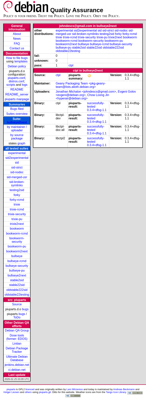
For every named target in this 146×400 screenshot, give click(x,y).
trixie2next (17, 223)
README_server (16, 94)
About (17, 33)
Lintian (16, 343)
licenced (30, 389)
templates (20, 61)
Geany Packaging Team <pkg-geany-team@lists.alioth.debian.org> (81, 85)
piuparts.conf (16, 78)
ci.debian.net (17, 369)
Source (17, 304)
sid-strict (17, 167)
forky (17, 195)
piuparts (11, 389)
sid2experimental (16, 157)
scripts (10, 84)
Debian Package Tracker (17, 350)
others (28, 392)
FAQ (17, 43)
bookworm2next (17, 251)
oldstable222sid (16, 289)
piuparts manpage (17, 99)
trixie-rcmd (17, 209)
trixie (17, 204)
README (16, 89)
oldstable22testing (17, 294)
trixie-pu (17, 219)
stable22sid (17, 285)
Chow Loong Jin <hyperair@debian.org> (82, 96)
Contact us (17, 48)
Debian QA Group (17, 330)
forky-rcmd (17, 199)
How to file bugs (17, 58)
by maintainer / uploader (17, 128)
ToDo (16, 317)
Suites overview (16, 113)
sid (17, 162)
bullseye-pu (17, 270)
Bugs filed (17, 108)
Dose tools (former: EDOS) (16, 337)
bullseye (17, 256)
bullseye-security (16, 265)
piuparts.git (45, 392)
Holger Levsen (11, 392)
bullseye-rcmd (16, 261)
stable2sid (17, 280)
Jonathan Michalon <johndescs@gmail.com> (86, 91)
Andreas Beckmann (124, 389)
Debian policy (17, 66)
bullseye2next (17, 122)
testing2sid (17, 190)
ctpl (71, 65)
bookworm (17, 228)
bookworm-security (16, 240)
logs (24, 84)
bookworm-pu (17, 246)
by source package (16, 136)
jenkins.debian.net (17, 364)
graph (21, 143)
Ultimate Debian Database (17, 358)
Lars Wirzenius (75, 389)
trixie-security (17, 214)
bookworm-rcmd (17, 233)
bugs (25, 309)
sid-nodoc (16, 172)
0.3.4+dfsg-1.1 (97, 110)
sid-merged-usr (17, 177)
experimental (17, 153)
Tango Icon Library (116, 392)
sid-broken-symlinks (16, 183)
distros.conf (16, 81)
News (17, 38)
